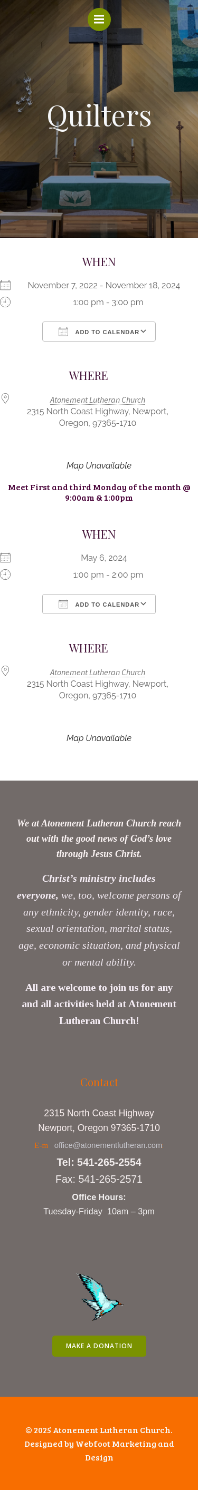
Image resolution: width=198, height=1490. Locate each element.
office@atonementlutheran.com (108, 1145)
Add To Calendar (99, 331)
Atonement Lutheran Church (97, 399)
